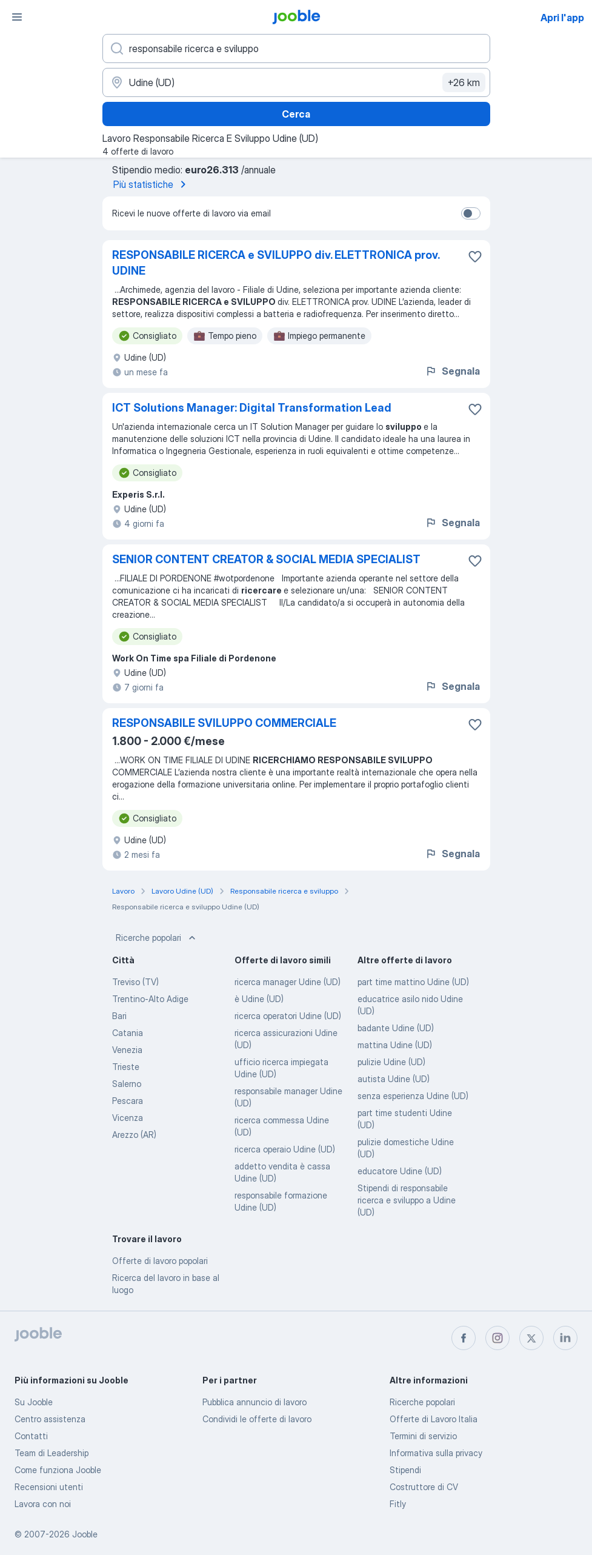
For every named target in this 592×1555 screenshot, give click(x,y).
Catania (127, 1033)
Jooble (85, 1534)
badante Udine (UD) (396, 1028)
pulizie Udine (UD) (391, 1062)
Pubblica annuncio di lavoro (254, 1402)
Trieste (125, 1067)
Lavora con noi (43, 1504)
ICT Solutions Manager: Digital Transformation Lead (251, 407)
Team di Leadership (51, 1453)
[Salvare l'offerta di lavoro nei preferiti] (475, 256)
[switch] (471, 213)
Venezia (127, 1050)
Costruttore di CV (424, 1487)
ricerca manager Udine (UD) (287, 982)
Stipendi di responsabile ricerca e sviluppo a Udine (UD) (407, 1200)
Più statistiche (151, 184)
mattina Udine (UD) (395, 1045)
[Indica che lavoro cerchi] (296, 48)
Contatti (31, 1436)
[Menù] (17, 17)
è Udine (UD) (259, 999)
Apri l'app (562, 18)
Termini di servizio (423, 1436)
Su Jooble (34, 1402)
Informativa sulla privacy (436, 1453)
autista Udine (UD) (394, 1079)
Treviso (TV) (135, 982)
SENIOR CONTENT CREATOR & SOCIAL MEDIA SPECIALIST (266, 559)
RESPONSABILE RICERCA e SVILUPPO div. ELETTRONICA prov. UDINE (275, 263)
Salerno (126, 1083)
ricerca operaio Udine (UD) (284, 1149)
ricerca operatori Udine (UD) (287, 1016)
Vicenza (127, 1117)
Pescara (127, 1100)
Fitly (398, 1504)
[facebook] (463, 1338)
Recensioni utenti (49, 1487)
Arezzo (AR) (134, 1134)
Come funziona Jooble (58, 1470)
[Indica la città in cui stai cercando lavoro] (296, 82)
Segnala (452, 371)
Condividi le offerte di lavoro (256, 1419)
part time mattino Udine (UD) (413, 982)
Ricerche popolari (157, 938)
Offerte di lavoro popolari (160, 1261)
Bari (119, 1016)
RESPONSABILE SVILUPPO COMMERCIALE (224, 723)
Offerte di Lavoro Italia (433, 1419)
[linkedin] (565, 1338)
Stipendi (405, 1470)
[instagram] (497, 1338)
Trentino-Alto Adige (150, 999)
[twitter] (531, 1338)
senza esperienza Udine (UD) (413, 1096)
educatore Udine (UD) (400, 1171)
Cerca (296, 114)
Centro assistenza (50, 1419)
